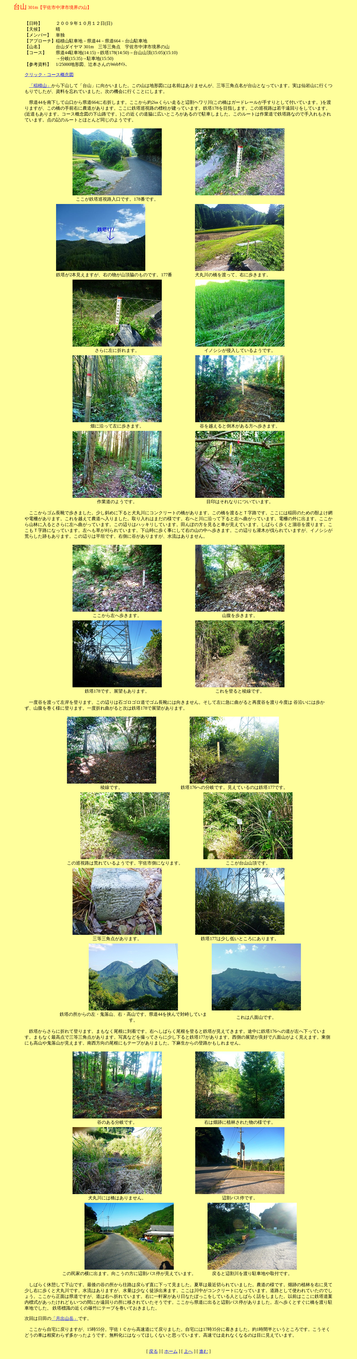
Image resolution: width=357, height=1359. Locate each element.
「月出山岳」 (64, 1318)
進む (203, 1351)
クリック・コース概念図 (49, 74)
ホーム (171, 1351)
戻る (153, 1351)
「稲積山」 (40, 85)
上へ (188, 1351)
